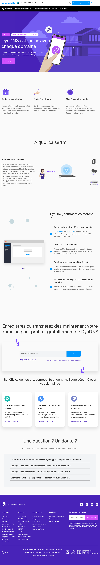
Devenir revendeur (39, 516)
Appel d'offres (37, 526)
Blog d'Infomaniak (7, 529)
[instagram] (97, 504)
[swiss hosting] (94, 552)
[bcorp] (67, 552)
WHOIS (20, 531)
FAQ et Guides (22, 519)
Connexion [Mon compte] (94, 3)
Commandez (58, 231)
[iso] (86, 552)
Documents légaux (44, 549)
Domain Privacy (10, 421)
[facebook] (81, 504)
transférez (70, 231)
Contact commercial (21, 525)
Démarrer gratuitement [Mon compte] (81, 3)
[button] (57, 46)
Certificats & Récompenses (54, 520)
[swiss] (79, 552)
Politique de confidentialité (51, 552)
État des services (23, 539)
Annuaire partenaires (39, 524)
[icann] (73, 552)
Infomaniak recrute (8, 524)
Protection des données (33, 552)
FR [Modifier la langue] (7, 552)
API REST (20, 529)
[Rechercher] (70, 3)
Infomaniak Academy (39, 529)
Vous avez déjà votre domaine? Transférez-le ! (63, 361)
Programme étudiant (8, 537)
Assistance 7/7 (22, 516)
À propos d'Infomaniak (6, 518)
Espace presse (6, 526)
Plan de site (37, 555)
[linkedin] (92, 504)
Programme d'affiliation (36, 520)
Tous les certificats (8, 531)
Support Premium (23, 521)
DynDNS (54, 8)
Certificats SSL (63, 8)
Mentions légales (56, 549)
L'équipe (4, 521)
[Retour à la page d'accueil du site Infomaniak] (8, 3)
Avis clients (5, 542)
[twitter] (87, 504)
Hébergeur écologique (56, 516)
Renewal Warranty (78, 421)
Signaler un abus (23, 534)
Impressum (5, 539)
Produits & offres (7, 534)
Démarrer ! (8, 61)
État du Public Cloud (24, 537)
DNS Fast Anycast (44, 421)
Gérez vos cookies (48, 555)
